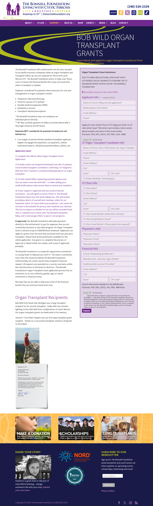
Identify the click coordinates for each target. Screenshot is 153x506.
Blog (113, 23)
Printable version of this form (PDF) (100, 92)
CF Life (40, 23)
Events (90, 23)
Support (54, 23)
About (28, 23)
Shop (80, 23)
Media (102, 23)
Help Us (68, 23)
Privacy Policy (108, 491)
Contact (123, 23)
